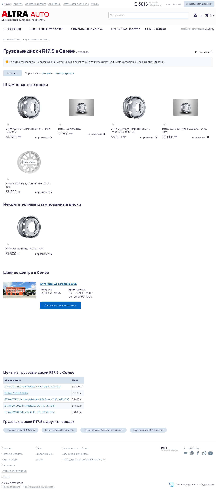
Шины (39, 448)
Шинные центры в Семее (75, 448)
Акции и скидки (155, 29)
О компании (54, 3)
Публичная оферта (11, 487)
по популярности (64, 73)
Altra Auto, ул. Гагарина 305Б (58, 283)
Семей (7, 3)
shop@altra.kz (191, 448)
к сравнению (43, 137)
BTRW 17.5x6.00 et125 (16, 392)
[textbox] (148, 15)
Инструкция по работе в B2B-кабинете (83, 459)
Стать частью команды (76, 3)
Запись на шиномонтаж (87, 29)
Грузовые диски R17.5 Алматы (59, 430)
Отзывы (95, 3)
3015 (143, 4)
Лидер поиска (207, 484)
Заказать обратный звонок (199, 3)
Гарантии (18, 3)
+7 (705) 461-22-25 (50, 293)
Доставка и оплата (35, 3)
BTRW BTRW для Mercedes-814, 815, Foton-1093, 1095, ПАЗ (37, 399)
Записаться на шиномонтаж (60, 305)
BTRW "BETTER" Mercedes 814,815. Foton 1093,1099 (33, 386)
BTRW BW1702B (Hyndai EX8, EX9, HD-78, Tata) (30, 405)
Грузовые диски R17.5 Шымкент (148, 430)
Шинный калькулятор (125, 29)
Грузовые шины (44, 453)
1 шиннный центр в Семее (46, 29)
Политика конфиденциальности (39, 487)
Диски (39, 459)
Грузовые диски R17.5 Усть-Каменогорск (103, 430)
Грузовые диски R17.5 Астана (21, 430)
